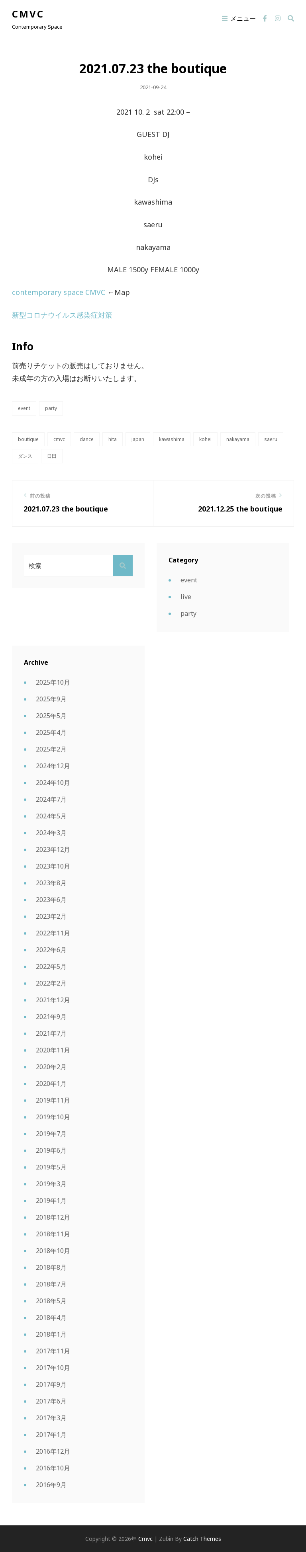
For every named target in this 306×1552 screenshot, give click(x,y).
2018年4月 (51, 1317)
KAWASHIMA (171, 439)
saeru (270, 439)
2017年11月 (53, 1351)
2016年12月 (53, 1451)
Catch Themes (202, 1538)
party (51, 408)
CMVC (59, 439)
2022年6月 (51, 949)
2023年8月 (51, 882)
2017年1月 (51, 1434)
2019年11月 (53, 1100)
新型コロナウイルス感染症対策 (63, 315)
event (24, 408)
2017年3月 (51, 1417)
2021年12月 (53, 1000)
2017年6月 (51, 1401)
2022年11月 (53, 933)
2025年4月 (51, 732)
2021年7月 (51, 1033)
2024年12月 (53, 765)
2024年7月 (51, 799)
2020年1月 (51, 1083)
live (185, 596)
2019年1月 (51, 1200)
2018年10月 (53, 1250)
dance (87, 439)
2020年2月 (51, 1066)
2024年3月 (51, 832)
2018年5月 (51, 1300)
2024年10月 (53, 782)
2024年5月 (51, 816)
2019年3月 (51, 1183)
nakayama (237, 439)
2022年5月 (51, 966)
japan (137, 439)
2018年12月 (53, 1217)
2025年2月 (51, 749)
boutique (28, 439)
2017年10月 (53, 1367)
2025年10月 (53, 682)
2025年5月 (51, 715)
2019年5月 (51, 1167)
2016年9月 (51, 1484)
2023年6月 (51, 899)
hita (112, 439)
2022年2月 (51, 983)
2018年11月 (53, 1234)
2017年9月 (51, 1384)
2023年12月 (53, 849)
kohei (205, 439)
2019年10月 (53, 1117)
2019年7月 (51, 1133)
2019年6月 (51, 1150)
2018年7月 (51, 1284)
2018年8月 (51, 1267)
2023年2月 (51, 916)
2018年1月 (51, 1334)
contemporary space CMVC (58, 292)
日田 (52, 456)
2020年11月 (53, 1050)
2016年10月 (53, 1468)
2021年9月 (51, 1016)
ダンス (25, 456)
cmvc (28, 13)
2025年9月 (51, 699)
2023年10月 (53, 866)
